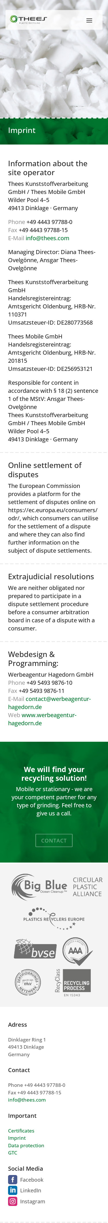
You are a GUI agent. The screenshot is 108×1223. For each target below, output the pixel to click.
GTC (12, 1152)
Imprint (17, 1138)
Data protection (26, 1145)
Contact (54, 843)
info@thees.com (47, 238)
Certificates (21, 1130)
